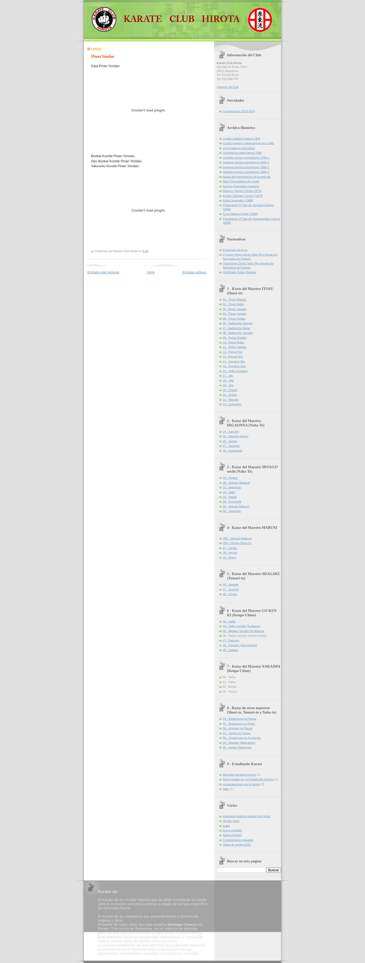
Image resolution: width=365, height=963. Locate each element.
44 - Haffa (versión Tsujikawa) (241, 626)
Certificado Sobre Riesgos (239, 272)
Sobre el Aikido (232, 830)
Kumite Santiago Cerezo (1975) (243, 195)
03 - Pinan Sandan (235, 309)
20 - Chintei (230, 390)
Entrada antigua (194, 272)
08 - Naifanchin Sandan (238, 332)
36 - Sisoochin (232, 511)
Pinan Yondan (102, 56)
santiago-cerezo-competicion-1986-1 (246, 157)
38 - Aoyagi (230, 552)
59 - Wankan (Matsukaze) (239, 742)
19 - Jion (228, 385)
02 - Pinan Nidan (233, 304)
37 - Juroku (230, 547)
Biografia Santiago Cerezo (239, 774)
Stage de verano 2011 (237, 844)
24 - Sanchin (231, 431)
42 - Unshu (230, 594)
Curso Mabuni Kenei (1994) (240, 213)
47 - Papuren (231, 640)
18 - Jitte (228, 380)
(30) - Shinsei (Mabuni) (237, 538)
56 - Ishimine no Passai (238, 728)
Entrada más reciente (103, 272)
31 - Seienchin (232, 487)
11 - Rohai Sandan (235, 347)
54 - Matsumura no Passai (239, 718)
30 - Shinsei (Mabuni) (236, 482)
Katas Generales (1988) (238, 200)
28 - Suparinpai (232, 450)
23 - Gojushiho (232, 404)
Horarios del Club (228, 86)
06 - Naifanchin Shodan (238, 323)
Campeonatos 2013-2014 (239, 111)
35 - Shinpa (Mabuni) (236, 506)
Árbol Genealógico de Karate (241, 181)
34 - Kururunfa (232, 501)
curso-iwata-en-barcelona (239, 148)
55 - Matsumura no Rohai (239, 723)
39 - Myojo (229, 557)
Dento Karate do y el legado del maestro (248, 779)
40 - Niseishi (231, 584)
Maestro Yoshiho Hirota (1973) (242, 190)
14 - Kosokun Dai (234, 361)
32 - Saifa (229, 492)
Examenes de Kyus (235, 250)
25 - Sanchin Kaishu (235, 436)
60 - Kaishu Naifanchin (237, 747)
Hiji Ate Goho (231, 820)
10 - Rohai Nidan (233, 342)
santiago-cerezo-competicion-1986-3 (246, 167)
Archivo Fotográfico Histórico (241, 186)
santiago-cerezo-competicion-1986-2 (246, 162)
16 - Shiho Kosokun (235, 371)
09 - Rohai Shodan (235, 337)
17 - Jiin (228, 375)
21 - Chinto (230, 394)
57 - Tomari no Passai (236, 733)
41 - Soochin (231, 589)
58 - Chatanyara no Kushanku (242, 737)
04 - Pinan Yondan (234, 313)
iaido (226, 788)
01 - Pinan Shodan (235, 299)
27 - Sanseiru (231, 445)
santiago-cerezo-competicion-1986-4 (246, 171)
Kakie (226, 825)
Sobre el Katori (232, 835)
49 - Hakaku (230, 650)
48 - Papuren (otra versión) (240, 645)
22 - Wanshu (231, 399)
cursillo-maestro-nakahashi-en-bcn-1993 (248, 143)
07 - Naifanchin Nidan (236, 328)
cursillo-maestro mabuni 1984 (241, 138)
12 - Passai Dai (232, 351)
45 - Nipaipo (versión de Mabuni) (243, 631)
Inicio (151, 272)
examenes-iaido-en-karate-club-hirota (246, 816)
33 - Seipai (230, 496)
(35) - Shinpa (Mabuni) (237, 543)
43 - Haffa (229, 621)
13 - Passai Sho (233, 356)
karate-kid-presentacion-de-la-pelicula (247, 176)
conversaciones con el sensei (241, 784)
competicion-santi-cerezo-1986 (242, 152)
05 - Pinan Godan (234, 318)
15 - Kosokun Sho (234, 366)
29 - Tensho (230, 477)
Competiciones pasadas (238, 839)
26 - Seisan (230, 441)
